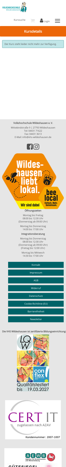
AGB (36, 280)
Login (45, 21)
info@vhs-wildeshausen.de (36, 137)
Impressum (36, 272)
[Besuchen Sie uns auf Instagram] (36, 148)
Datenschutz (36, 296)
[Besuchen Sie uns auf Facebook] (30, 148)
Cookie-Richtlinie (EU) (36, 303)
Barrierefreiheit (36, 311)
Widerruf (36, 288)
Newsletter (36, 319)
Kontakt (36, 264)
